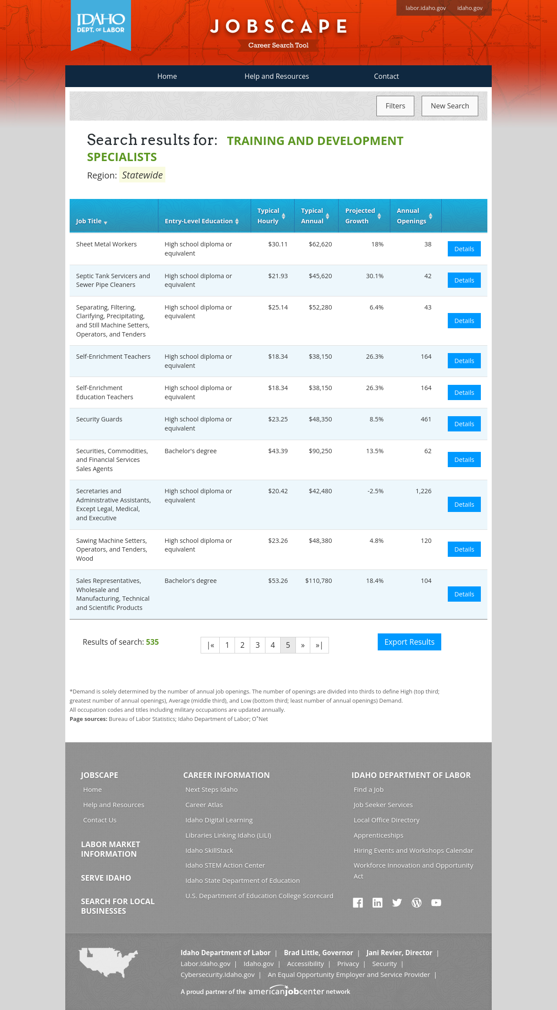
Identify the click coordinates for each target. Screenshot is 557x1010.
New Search (450, 106)
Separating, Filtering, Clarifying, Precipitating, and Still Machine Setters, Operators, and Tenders (113, 320)
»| (319, 645)
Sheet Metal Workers (106, 244)
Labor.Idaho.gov (205, 963)
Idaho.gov (259, 963)
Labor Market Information (110, 849)
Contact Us (100, 819)
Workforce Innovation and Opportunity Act (413, 870)
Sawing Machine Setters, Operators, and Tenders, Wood (112, 549)
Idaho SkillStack (209, 850)
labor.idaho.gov (426, 8)
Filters (395, 106)
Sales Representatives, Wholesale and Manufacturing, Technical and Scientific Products (113, 594)
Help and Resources (277, 76)
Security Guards (99, 419)
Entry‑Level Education (199, 221)
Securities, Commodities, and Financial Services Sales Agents (112, 460)
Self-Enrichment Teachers (113, 356)
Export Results (409, 642)
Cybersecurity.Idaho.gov (218, 974)
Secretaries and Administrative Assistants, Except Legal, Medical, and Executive (113, 504)
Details (464, 249)
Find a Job (369, 789)
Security (384, 963)
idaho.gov (470, 8)
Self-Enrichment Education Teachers (104, 392)
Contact (386, 76)
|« (210, 645)
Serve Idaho (106, 877)
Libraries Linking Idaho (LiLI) (228, 835)
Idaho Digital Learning (219, 819)
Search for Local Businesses (118, 906)
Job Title (88, 221)
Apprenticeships (378, 835)
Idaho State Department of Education (242, 880)
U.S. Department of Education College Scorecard (259, 895)
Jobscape (99, 775)
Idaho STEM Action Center (225, 865)
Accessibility (305, 963)
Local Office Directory (386, 819)
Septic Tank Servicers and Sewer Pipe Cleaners (113, 280)
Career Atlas (204, 804)
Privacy (348, 963)
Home (167, 76)
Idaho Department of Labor (411, 775)
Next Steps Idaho (211, 789)
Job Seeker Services (383, 804)
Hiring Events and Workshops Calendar (413, 850)
